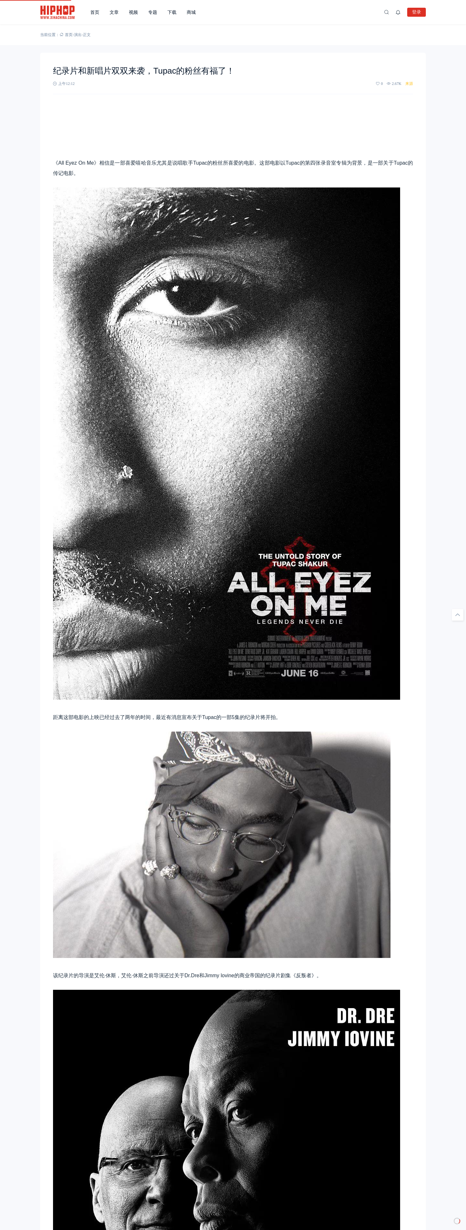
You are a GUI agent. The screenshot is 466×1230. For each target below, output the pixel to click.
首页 (94, 12)
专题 (152, 12)
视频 (133, 12)
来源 (409, 83)
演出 (78, 34)
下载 (171, 12)
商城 (191, 12)
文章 (114, 12)
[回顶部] (457, 615)
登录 (416, 11)
